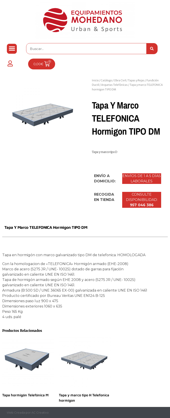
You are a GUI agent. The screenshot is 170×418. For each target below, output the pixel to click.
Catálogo (106, 80)
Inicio (95, 80)
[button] (12, 49)
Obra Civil (120, 80)
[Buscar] (151, 48)
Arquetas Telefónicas (114, 84)
